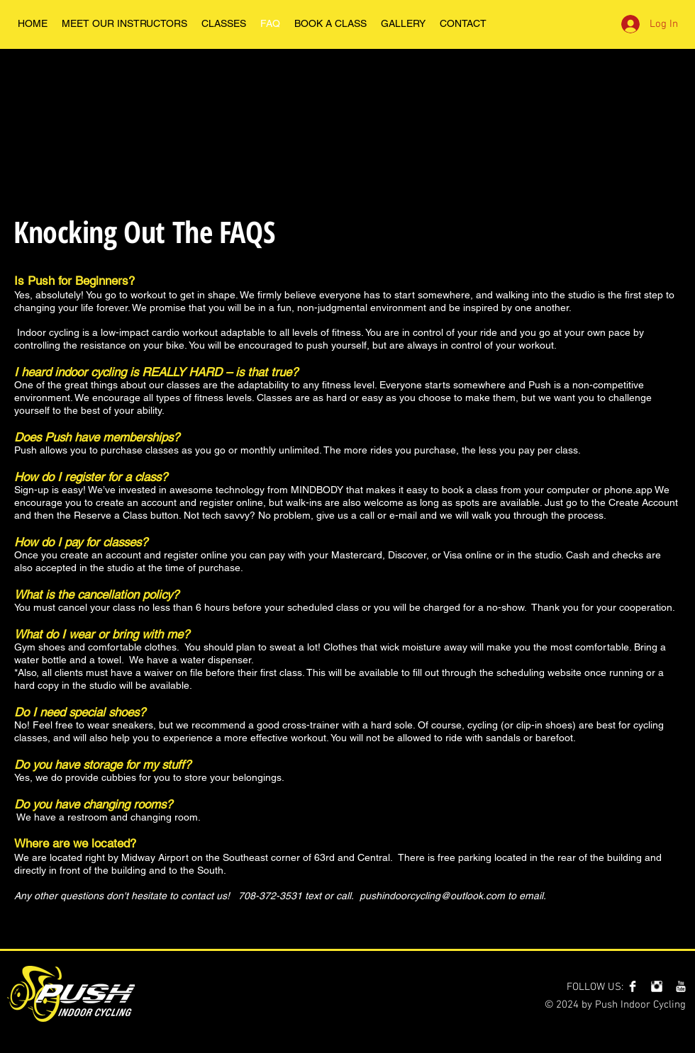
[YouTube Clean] (680, 986)
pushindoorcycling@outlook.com (432, 895)
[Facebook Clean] (632, 986)
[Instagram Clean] (656, 986)
